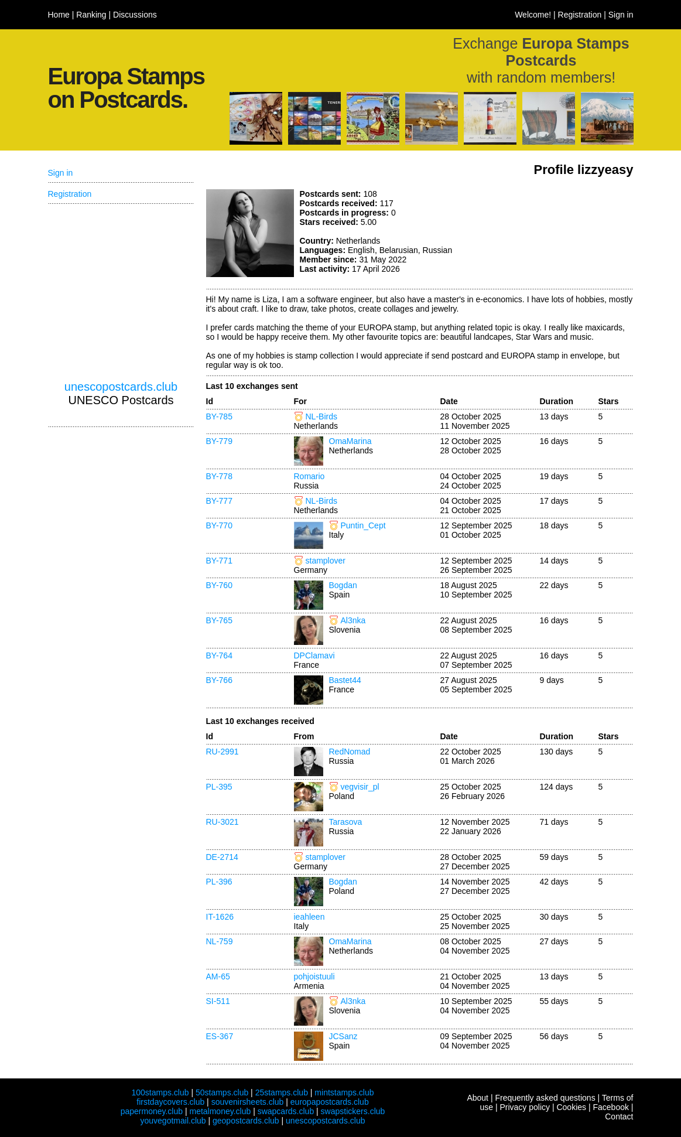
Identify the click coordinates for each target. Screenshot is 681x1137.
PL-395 (219, 786)
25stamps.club (281, 1092)
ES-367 (220, 1036)
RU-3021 (222, 822)
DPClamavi (314, 655)
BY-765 (219, 620)
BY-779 (219, 441)
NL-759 (219, 941)
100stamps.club (160, 1092)
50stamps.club (222, 1092)
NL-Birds (321, 416)
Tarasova (345, 822)
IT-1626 (220, 916)
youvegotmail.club (173, 1120)
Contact (619, 1116)
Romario (309, 476)
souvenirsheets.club (247, 1102)
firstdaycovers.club (170, 1102)
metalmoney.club (220, 1111)
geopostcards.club (246, 1120)
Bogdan (343, 585)
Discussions (135, 14)
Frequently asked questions (545, 1097)
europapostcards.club (329, 1102)
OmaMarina (350, 441)
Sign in (621, 14)
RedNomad (350, 751)
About (477, 1097)
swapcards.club (286, 1111)
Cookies (571, 1107)
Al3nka (353, 620)
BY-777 (219, 501)
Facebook (610, 1107)
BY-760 (219, 585)
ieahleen (309, 916)
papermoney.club (152, 1111)
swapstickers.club (353, 1111)
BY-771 (219, 560)
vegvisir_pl (360, 786)
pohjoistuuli (314, 976)
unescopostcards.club (120, 386)
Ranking (91, 14)
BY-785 (219, 416)
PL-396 (219, 881)
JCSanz (343, 1036)
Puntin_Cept (363, 525)
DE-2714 (222, 857)
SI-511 (218, 1001)
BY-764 (219, 655)
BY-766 (219, 680)
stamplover (325, 560)
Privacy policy (524, 1107)
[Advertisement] (546, 233)
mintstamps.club (344, 1092)
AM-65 (218, 976)
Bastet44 (345, 680)
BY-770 (219, 525)
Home (59, 14)
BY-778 (219, 476)
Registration (580, 14)
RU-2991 (222, 751)
